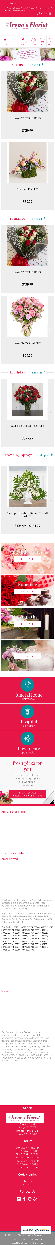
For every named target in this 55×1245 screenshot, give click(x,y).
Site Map (39, 1243)
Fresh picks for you (27, 773)
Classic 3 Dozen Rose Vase (27, 425)
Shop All (35, 64)
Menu (5, 44)
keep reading (17, 853)
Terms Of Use (19, 1239)
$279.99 (27, 438)
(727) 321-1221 (14, 3)
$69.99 (27, 355)
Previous (4, 105)
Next (51, 105)
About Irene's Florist (13, 811)
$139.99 (27, 130)
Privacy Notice (35, 1239)
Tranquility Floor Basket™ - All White (27, 514)
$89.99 (27, 201)
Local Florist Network (21, 1243)
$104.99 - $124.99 (27, 526)
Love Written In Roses (28, 118)
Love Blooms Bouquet (28, 343)
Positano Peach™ (27, 189)
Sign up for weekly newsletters (27, 794)
